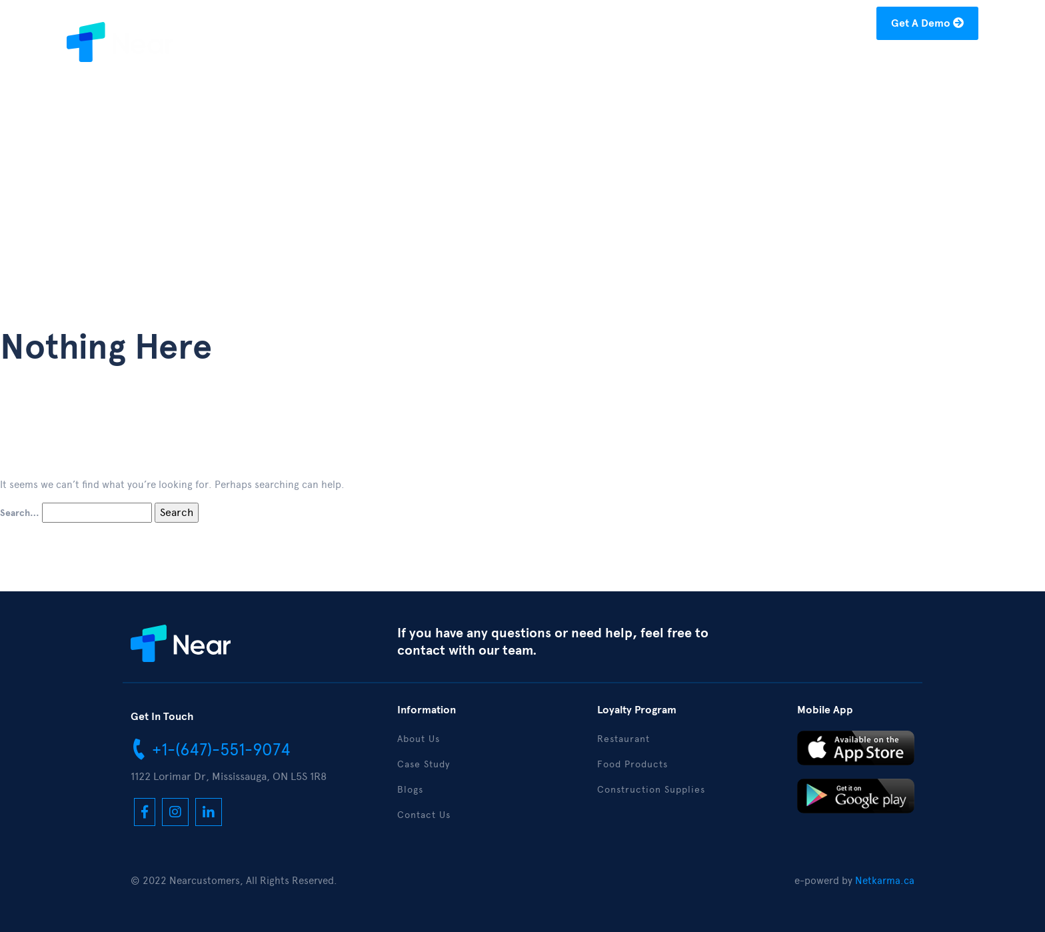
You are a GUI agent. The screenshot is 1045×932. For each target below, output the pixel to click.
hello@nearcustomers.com (797, 25)
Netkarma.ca (884, 881)
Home (605, 64)
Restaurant (623, 739)
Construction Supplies (651, 789)
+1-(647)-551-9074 (211, 748)
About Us (665, 64)
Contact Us (940, 64)
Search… (19, 513)
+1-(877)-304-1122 (660, 25)
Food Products (632, 764)
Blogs (802, 64)
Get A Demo (927, 23)
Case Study (738, 64)
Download (863, 64)
